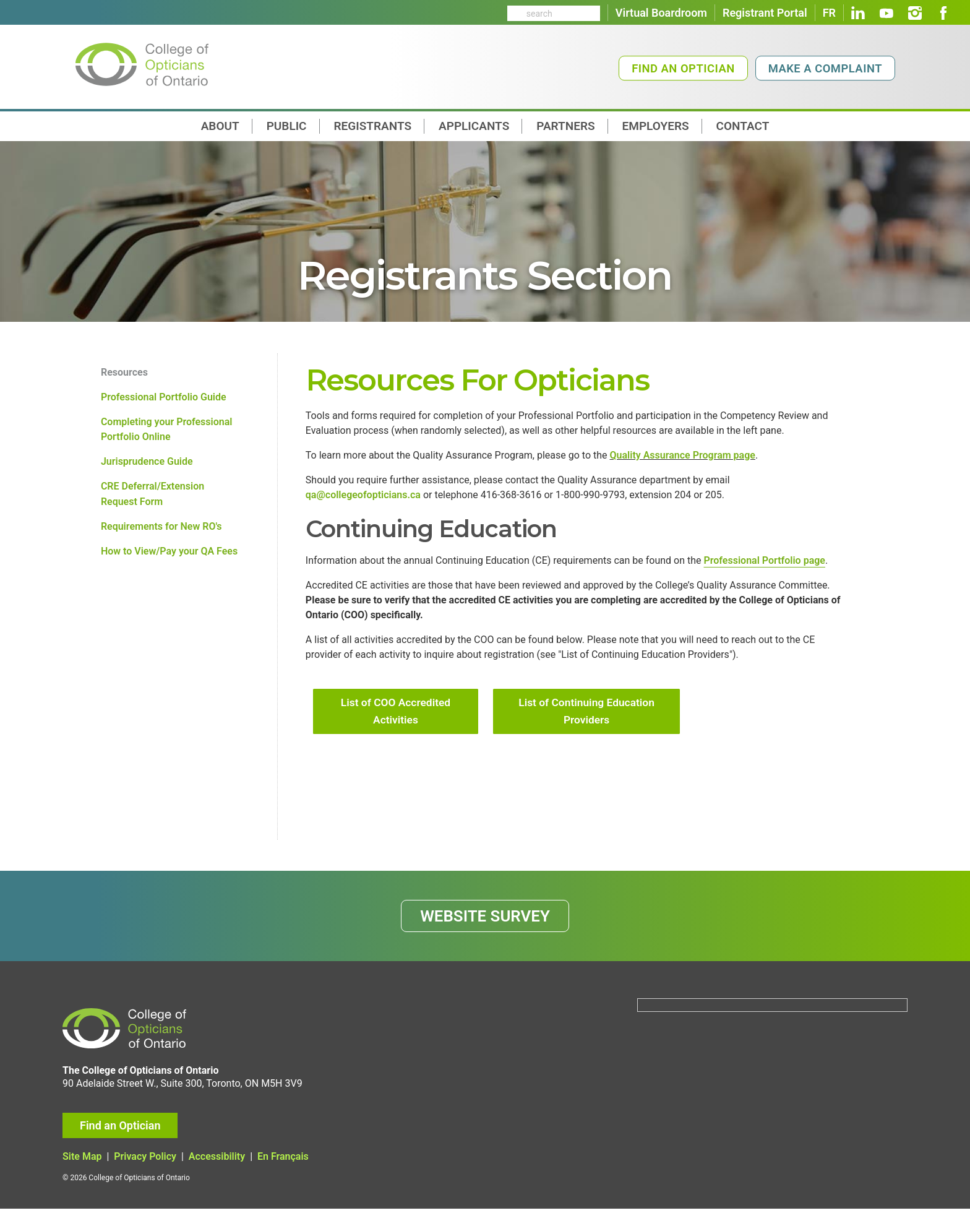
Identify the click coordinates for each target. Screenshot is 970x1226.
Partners (565, 126)
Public (287, 126)
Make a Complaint (825, 68)
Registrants (373, 126)
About (220, 126)
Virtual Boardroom (661, 12)
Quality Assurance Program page (682, 458)
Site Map (81, 1174)
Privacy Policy (145, 1174)
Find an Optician (683, 68)
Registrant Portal (765, 12)
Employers (655, 126)
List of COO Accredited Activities (396, 724)
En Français (283, 1174)
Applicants (474, 126)
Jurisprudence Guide (147, 466)
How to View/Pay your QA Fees (169, 559)
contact (743, 126)
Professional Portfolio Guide (163, 399)
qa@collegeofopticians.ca (363, 499)
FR (829, 12)
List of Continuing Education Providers (587, 724)
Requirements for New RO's (161, 533)
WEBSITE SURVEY (485, 931)
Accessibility (217, 1174)
